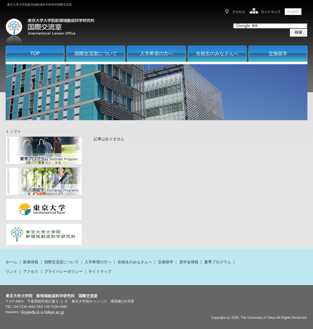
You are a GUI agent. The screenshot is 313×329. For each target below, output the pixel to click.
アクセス (30, 271)
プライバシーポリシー (63, 271)
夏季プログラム (217, 262)
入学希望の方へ (156, 53)
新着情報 (30, 262)
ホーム (11, 262)
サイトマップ (99, 271)
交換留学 (277, 53)
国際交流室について (96, 53)
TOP (35, 53)
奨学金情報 (188, 262)
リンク (11, 271)
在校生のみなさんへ (217, 53)
